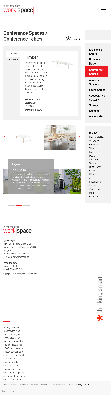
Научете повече (85, 384)
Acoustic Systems (94, 82)
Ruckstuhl (94, 196)
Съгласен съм (8, 391)
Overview (12, 53)
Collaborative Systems (97, 97)
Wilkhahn (94, 141)
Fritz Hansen (95, 181)
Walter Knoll (95, 189)
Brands (93, 132)
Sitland (92, 148)
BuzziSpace (95, 167)
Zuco (91, 178)
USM (92, 174)
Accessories (96, 116)
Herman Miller (96, 137)
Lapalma (93, 152)
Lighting (94, 110)
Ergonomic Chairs (95, 52)
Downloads (13, 59)
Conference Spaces (96, 72)
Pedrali (92, 155)
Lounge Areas (97, 90)
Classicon (94, 185)
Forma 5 (93, 144)
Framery (93, 170)
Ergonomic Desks (95, 61)
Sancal (92, 163)
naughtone (94, 159)
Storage (94, 105)
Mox (91, 192)
